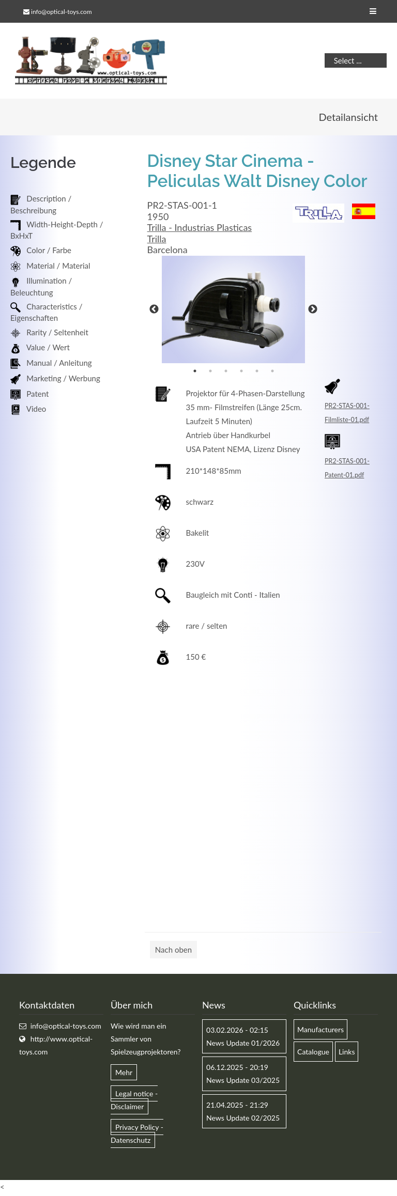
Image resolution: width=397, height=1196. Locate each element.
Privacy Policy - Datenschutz (137, 1135)
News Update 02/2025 (243, 1118)
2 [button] (210, 372)
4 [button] (241, 372)
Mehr (123, 1073)
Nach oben (173, 950)
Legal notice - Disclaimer (134, 1101)
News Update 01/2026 (243, 1044)
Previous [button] (154, 311)
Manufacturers (320, 1031)
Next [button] (313, 311)
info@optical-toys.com (61, 11)
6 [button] (272, 372)
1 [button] (195, 372)
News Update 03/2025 (243, 1081)
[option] (233, 311)
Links (347, 1053)
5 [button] (257, 372)
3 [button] (226, 372)
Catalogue (313, 1053)
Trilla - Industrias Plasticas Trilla (199, 234)
